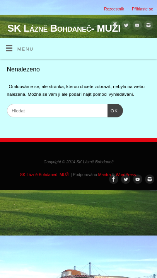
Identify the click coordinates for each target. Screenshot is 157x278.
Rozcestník (114, 9)
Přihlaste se (142, 9)
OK (113, 110)
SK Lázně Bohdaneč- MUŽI (64, 28)
